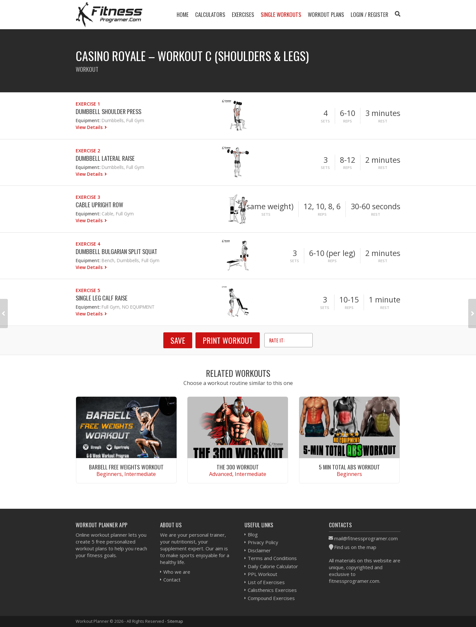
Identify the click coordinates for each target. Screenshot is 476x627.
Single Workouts (281, 14)
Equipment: (88, 120)
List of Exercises (266, 582)
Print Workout (228, 340)
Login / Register (369, 14)
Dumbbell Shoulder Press (108, 111)
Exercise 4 (88, 244)
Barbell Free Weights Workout (126, 467)
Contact (172, 579)
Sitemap (175, 621)
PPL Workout (262, 574)
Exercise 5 (88, 290)
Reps (347, 121)
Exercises (243, 14)
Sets (325, 121)
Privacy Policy (263, 542)
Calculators (210, 14)
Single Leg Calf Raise (102, 297)
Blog (253, 534)
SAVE (177, 340)
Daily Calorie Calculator (273, 566)
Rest (382, 121)
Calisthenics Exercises (272, 590)
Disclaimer (259, 550)
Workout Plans (326, 14)
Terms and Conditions (272, 558)
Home (183, 14)
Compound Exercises (271, 598)
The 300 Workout (238, 467)
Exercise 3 (88, 197)
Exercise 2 (88, 150)
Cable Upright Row (99, 204)
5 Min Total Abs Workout (349, 467)
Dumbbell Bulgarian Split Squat (116, 251)
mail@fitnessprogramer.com (366, 538)
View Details (90, 127)
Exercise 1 (88, 104)
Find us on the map (355, 547)
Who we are (176, 572)
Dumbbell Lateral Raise (105, 158)
